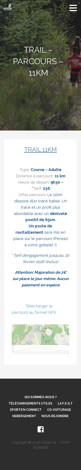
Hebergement (24, 416)
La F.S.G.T (65, 403)
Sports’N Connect (26, 409)
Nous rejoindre (55, 416)
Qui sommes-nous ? (40, 397)
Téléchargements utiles (30, 403)
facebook (40, 429)
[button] (74, 7)
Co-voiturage (59, 409)
